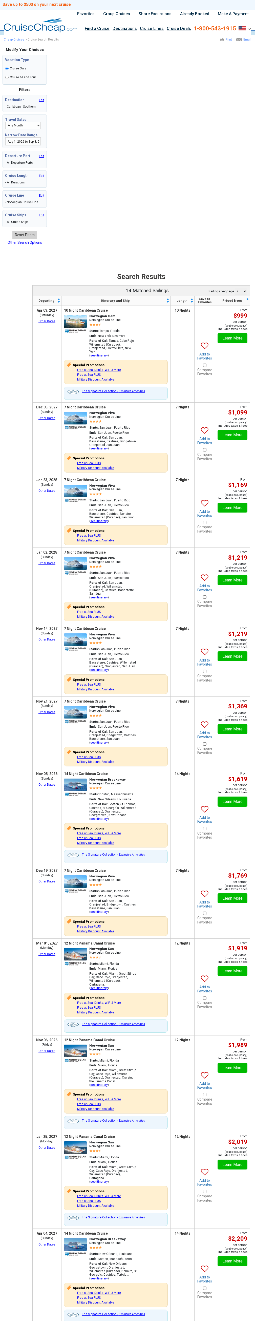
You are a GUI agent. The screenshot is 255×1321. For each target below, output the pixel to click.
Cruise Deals (179, 29)
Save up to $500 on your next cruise (37, 4)
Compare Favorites (204, 372)
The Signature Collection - (113, 391)
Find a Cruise (97, 29)
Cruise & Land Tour (23, 77)
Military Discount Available (95, 379)
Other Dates (46, 321)
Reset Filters (25, 235)
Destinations (125, 29)
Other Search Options (25, 242)
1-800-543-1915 (215, 28)
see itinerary (99, 355)
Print (229, 39)
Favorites (86, 13)
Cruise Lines (152, 29)
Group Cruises (116, 13)
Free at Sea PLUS (89, 374)
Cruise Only (18, 68)
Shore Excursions (155, 13)
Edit (41, 100)
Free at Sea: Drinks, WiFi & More (99, 370)
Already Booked (194, 13)
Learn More (232, 338)
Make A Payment (233, 13)
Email (247, 39)
